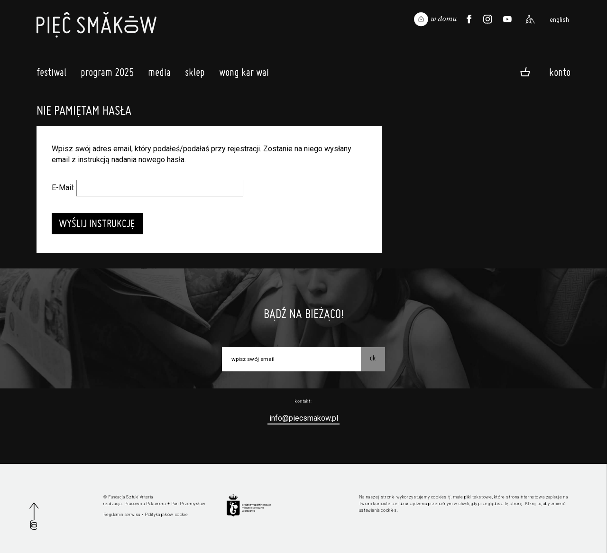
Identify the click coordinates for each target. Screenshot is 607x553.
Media (159, 74)
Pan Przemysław (188, 503)
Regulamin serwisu (121, 514)
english (559, 20)
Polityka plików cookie (166, 514)
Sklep (195, 74)
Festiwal (51, 74)
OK (373, 358)
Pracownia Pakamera (145, 503)
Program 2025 (107, 74)
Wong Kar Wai (244, 74)
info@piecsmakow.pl (303, 418)
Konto (559, 71)
